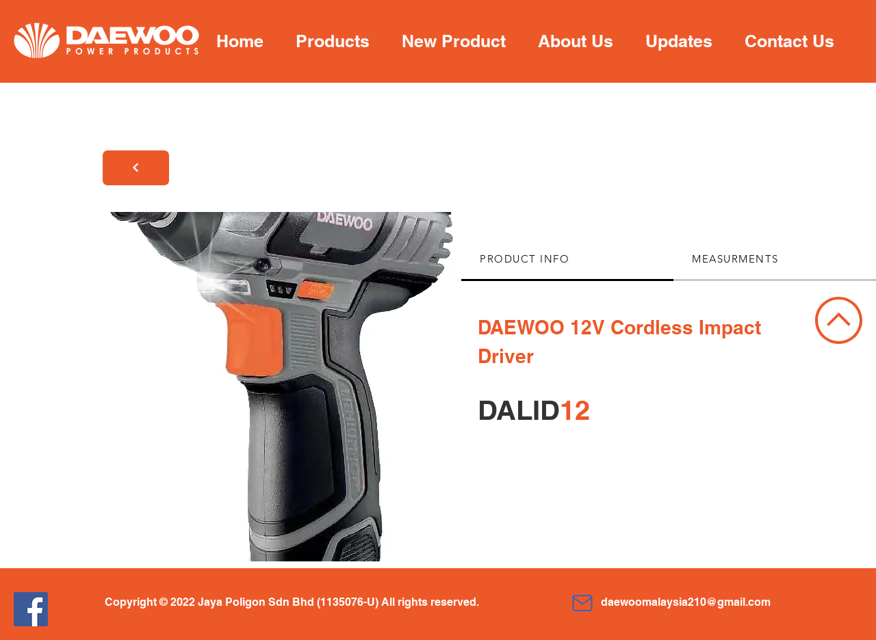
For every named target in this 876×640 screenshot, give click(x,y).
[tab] (567, 260)
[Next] (136, 167)
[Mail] (582, 602)
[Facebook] (31, 609)
